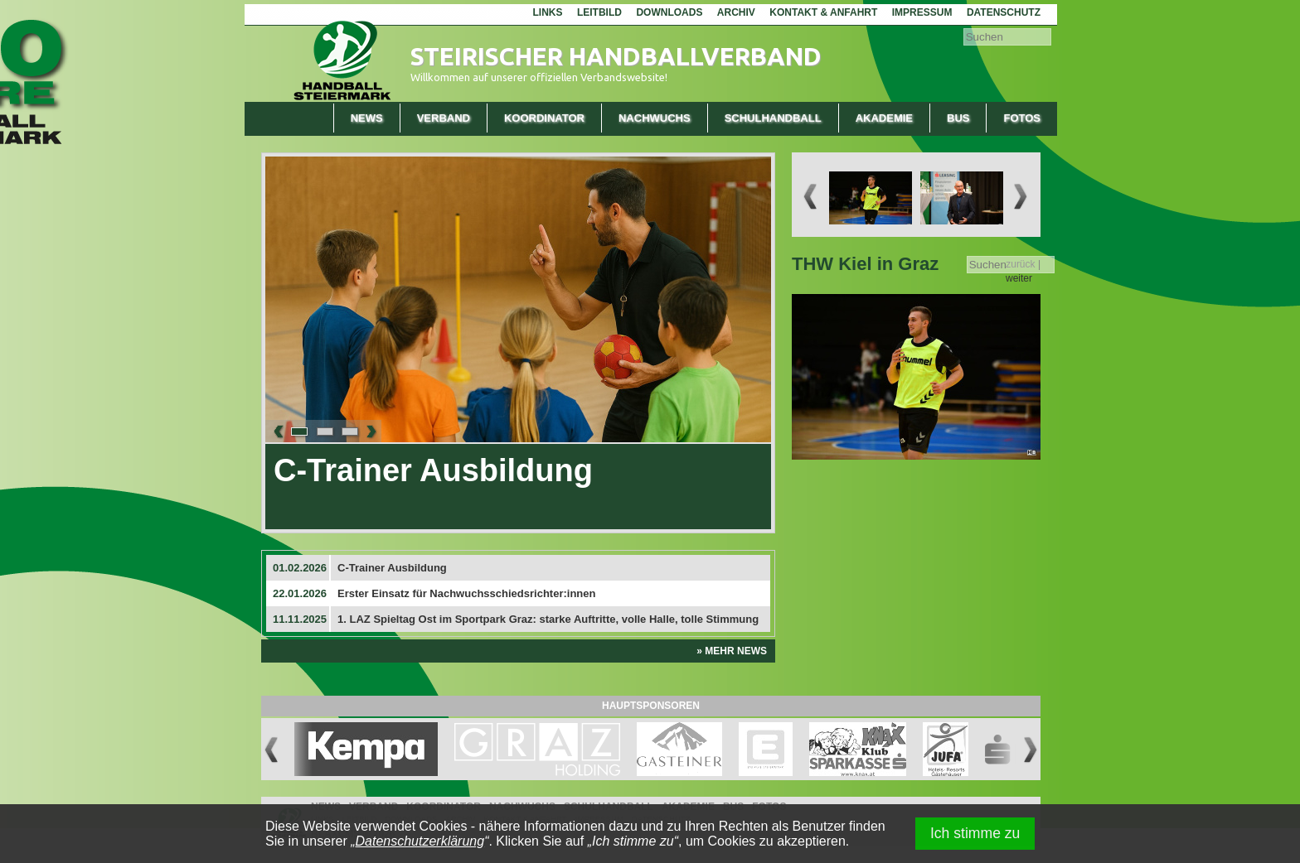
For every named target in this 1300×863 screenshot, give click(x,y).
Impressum (922, 12)
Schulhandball (773, 118)
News (367, 118)
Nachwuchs (654, 118)
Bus (958, 118)
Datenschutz (1003, 12)
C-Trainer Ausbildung (433, 470)
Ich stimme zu (975, 833)
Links (547, 12)
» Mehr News (731, 651)
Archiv (736, 12)
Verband (443, 118)
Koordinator (544, 118)
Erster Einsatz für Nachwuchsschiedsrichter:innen (466, 593)
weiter (1019, 278)
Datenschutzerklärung (420, 841)
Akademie (884, 118)
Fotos (1021, 118)
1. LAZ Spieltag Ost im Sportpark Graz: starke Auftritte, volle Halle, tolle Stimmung (548, 619)
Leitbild (599, 12)
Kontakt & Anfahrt (823, 12)
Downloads (669, 12)
